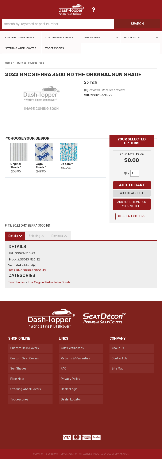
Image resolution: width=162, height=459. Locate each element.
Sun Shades (16, 282)
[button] (81, 24)
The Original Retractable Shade (49, 282)
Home (8, 62)
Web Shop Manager (117, 454)
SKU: (87, 95)
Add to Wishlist (131, 193)
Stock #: (14, 259)
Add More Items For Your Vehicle (131, 204)
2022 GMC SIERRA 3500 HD (27, 270)
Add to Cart (132, 185)
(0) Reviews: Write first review (104, 90)
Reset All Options (131, 216)
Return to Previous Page (29, 62)
